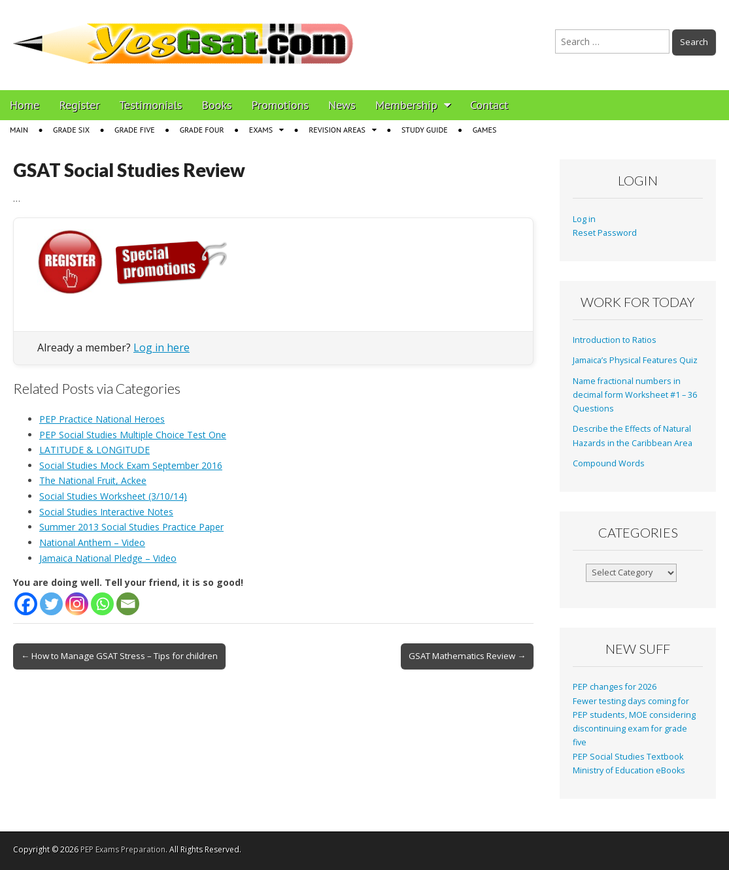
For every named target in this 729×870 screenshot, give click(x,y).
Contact (489, 104)
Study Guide (424, 130)
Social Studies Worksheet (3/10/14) (113, 496)
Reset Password (605, 232)
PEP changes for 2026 (614, 686)
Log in (584, 219)
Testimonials (151, 104)
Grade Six (71, 130)
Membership (406, 104)
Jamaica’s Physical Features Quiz (635, 360)
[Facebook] (25, 603)
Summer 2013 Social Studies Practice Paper (131, 527)
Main (19, 130)
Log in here (161, 347)
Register (79, 104)
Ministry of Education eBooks (629, 770)
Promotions (280, 104)
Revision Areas (337, 130)
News (342, 104)
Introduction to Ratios (614, 340)
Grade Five (134, 130)
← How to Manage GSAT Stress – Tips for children (119, 656)
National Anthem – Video (92, 542)
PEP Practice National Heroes (102, 419)
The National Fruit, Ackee (92, 480)
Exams (261, 130)
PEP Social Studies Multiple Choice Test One (132, 434)
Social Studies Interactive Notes (106, 512)
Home (25, 104)
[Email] (127, 603)
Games (485, 130)
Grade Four (202, 130)
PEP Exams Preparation (122, 849)
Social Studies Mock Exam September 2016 (130, 465)
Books (217, 104)
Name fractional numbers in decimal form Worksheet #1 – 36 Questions (635, 395)
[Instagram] (76, 603)
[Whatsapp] (102, 603)
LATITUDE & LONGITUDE (94, 449)
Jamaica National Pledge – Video (108, 558)
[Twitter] (51, 603)
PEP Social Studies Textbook (628, 756)
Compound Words (609, 463)
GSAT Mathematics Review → (467, 656)
